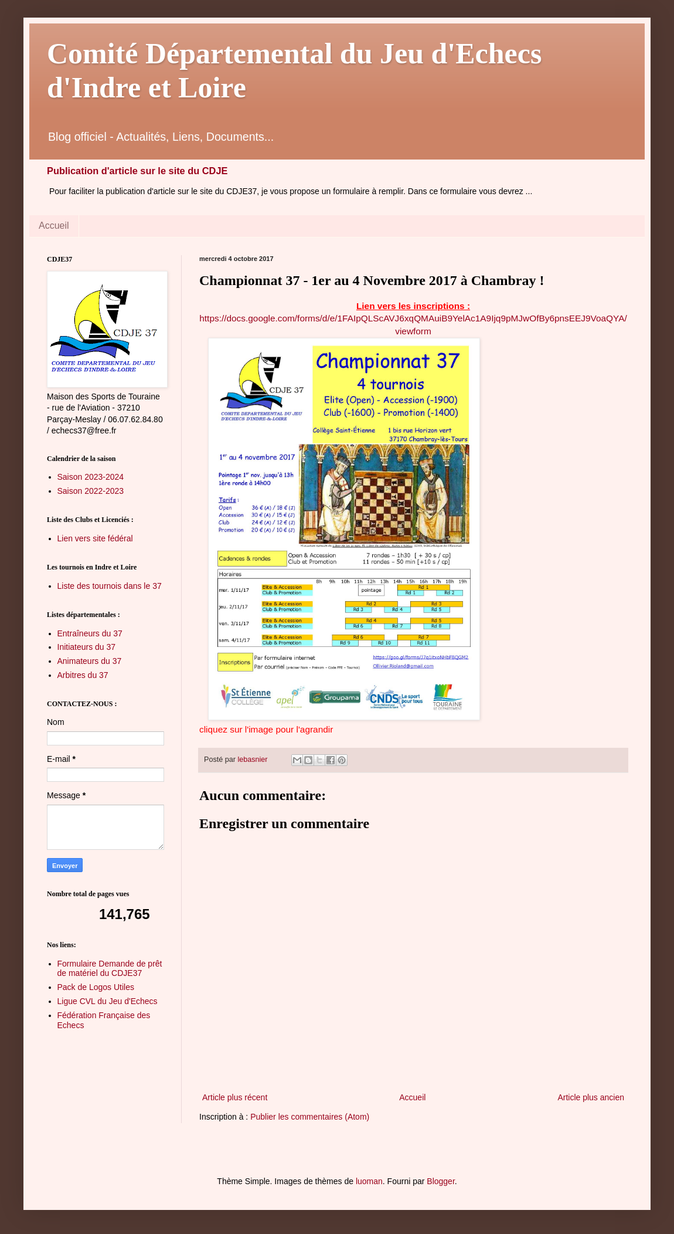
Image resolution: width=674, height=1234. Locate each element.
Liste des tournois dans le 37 (109, 586)
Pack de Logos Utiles (96, 987)
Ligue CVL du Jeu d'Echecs (107, 1001)
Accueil (54, 225)
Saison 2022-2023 (90, 491)
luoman (369, 1181)
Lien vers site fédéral (95, 538)
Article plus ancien (590, 1097)
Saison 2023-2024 (90, 477)
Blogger (440, 1181)
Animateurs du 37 (89, 661)
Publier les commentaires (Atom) (309, 1116)
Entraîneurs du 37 (89, 633)
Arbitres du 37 (82, 675)
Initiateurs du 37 (86, 647)
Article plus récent (234, 1097)
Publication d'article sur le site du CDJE (137, 170)
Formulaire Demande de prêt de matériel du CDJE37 (109, 968)
